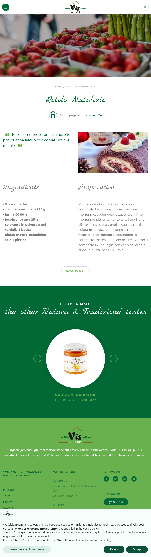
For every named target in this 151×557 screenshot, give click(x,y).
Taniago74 (95, 115)
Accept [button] (137, 549)
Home (58, 86)
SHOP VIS (116, 502)
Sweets (8, 508)
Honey (7, 502)
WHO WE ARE (12, 471)
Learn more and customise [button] (26, 549)
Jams (6, 495)
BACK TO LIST (75, 270)
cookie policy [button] (91, 528)
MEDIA (7, 475)
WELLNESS (33, 471)
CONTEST (22, 475)
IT (145, 7)
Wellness (70, 86)
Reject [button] (114, 549)
